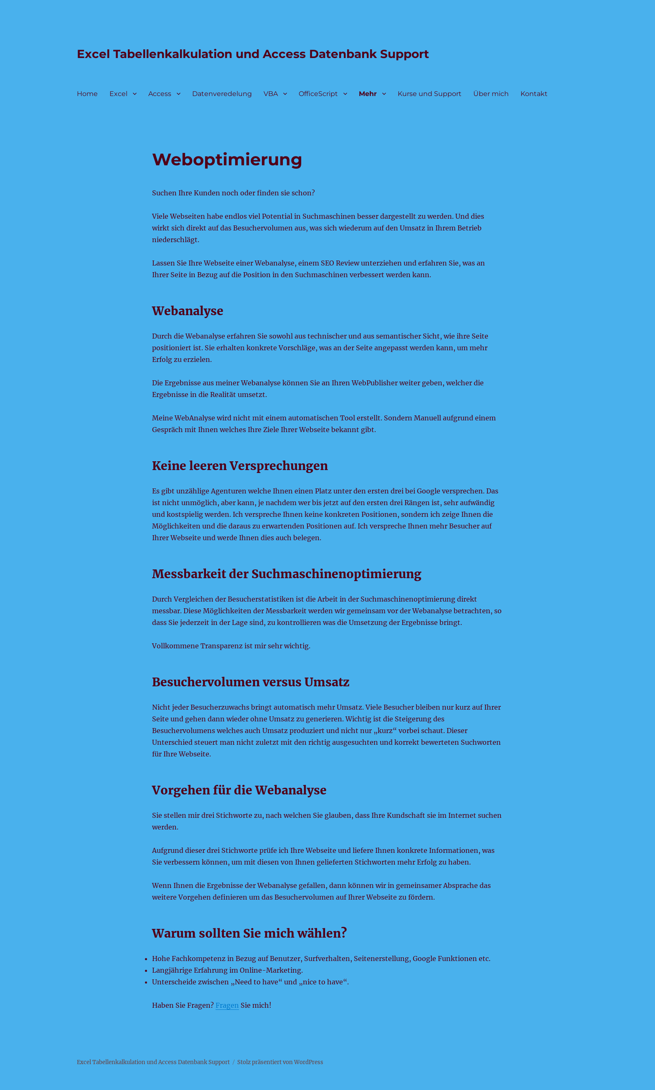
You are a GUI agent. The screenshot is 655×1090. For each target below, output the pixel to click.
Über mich (491, 94)
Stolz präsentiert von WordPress (280, 1062)
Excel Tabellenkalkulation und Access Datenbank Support (253, 54)
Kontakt (534, 94)
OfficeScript (318, 94)
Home (87, 94)
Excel (118, 94)
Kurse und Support (430, 94)
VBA (271, 94)
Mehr (368, 94)
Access (159, 94)
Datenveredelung (222, 94)
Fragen (227, 1005)
